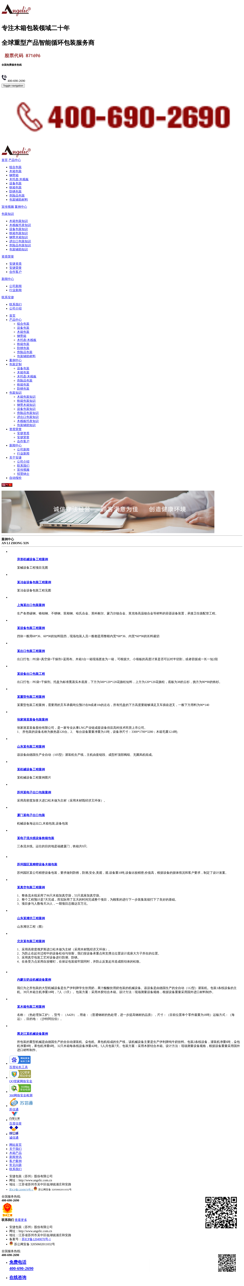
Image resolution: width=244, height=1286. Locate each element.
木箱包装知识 (18, 221)
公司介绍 (15, 308)
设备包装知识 (18, 229)
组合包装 (15, 167)
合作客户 (15, 271)
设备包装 (15, 183)
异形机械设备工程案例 (32, 559)
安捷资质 (15, 263)
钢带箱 (14, 175)
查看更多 (21, 1220)
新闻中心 (8, 279)
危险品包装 (17, 195)
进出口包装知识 (20, 241)
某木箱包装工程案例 (31, 1006)
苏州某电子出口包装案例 (34, 792)
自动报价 (15, 477)
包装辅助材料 (18, 199)
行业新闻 (15, 290)
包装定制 (15, 364)
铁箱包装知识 (18, 233)
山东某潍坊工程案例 (31, 918)
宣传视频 (8, 206)
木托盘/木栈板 (19, 179)
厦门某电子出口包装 (31, 815)
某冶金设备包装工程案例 (34, 582)
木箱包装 (15, 171)
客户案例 (15, 1161)
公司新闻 (15, 286)
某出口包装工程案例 (31, 651)
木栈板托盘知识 (20, 225)
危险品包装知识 (20, 245)
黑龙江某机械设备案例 (32, 1033)
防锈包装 (15, 191)
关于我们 (15, 1148)
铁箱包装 (15, 187)
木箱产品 (15, 1153)
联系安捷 (8, 297)
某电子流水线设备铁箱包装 (35, 838)
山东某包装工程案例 (31, 746)
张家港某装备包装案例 (32, 719)
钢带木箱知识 (18, 237)
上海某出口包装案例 (31, 605)
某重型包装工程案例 (31, 696)
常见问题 (15, 1165)
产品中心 (15, 160)
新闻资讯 (15, 1157)
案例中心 (21, 206)
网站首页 (15, 1144)
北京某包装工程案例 (31, 941)
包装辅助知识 (18, 249)
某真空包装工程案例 (31, 887)
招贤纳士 (23, 473)
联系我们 (15, 304)
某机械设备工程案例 (31, 769)
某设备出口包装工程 (31, 673)
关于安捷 (15, 457)
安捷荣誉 (15, 267)
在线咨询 (17, 1277)
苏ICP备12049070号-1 (21, 1189)
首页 (5, 160)
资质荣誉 (8, 256)
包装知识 (8, 213)
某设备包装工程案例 (31, 628)
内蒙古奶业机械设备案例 (34, 979)
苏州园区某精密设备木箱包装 (37, 864)
